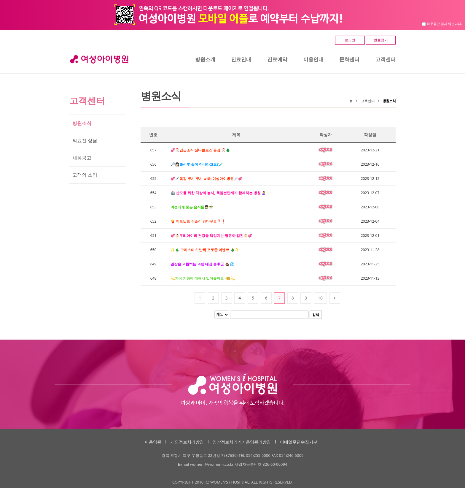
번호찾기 (381, 39)
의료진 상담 (84, 140)
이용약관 (153, 442)
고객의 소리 (84, 175)
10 (320, 298)
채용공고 (81, 157)
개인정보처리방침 (187, 442)
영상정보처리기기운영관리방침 (242, 442)
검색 (315, 315)
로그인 (350, 39)
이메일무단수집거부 (298, 442)
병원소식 (81, 123)
